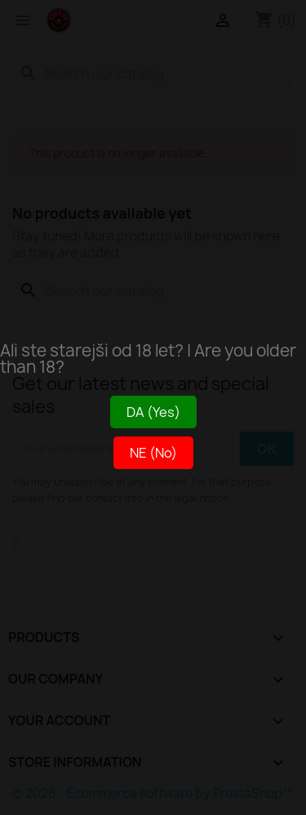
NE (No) (153, 453)
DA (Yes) (153, 412)
